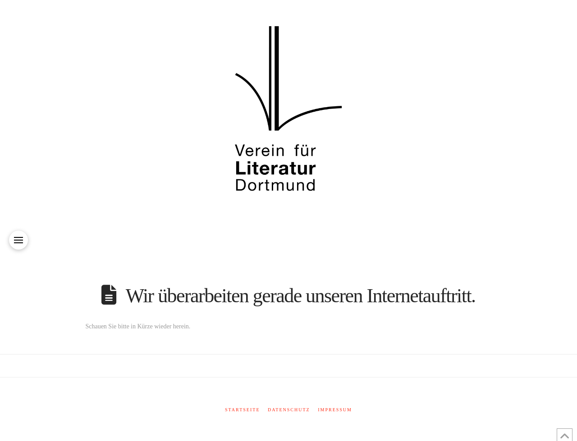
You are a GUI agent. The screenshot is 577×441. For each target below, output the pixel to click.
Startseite (242, 409)
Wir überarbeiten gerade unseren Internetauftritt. (301, 296)
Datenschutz (289, 409)
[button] (18, 240)
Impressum (335, 409)
